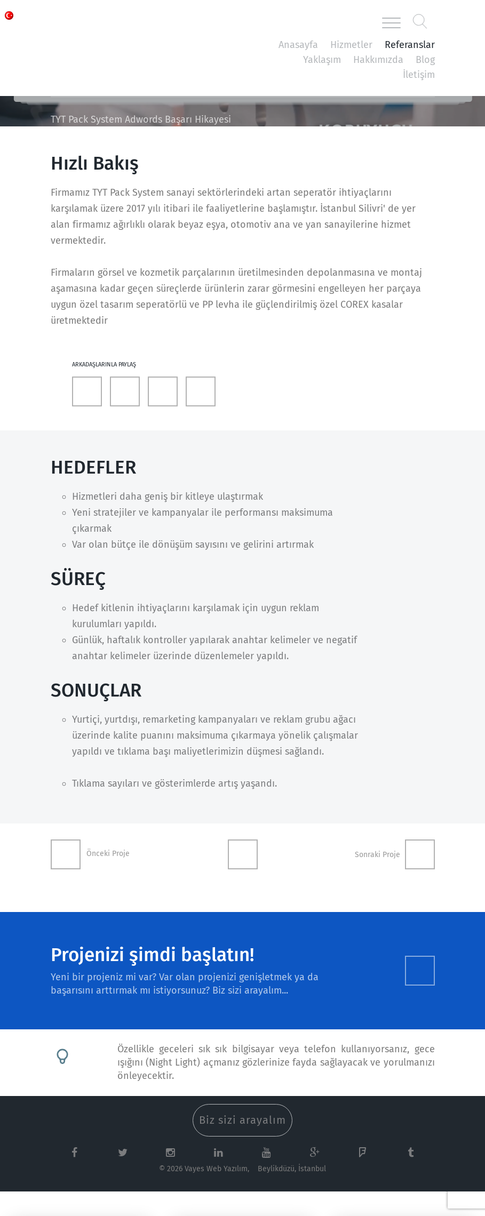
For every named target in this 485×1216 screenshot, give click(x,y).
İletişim (419, 75)
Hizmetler (351, 45)
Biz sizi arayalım (242, 1120)
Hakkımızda (378, 60)
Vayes (99, 23)
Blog (425, 60)
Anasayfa (298, 45)
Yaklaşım (322, 60)
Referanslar (410, 45)
